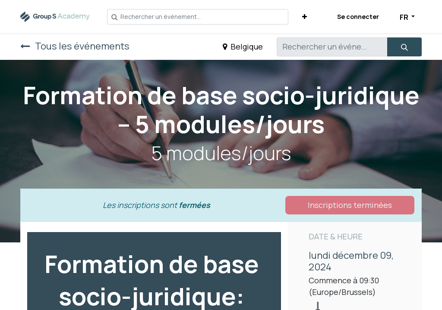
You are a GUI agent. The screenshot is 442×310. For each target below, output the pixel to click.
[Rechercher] (404, 46)
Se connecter (358, 16)
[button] (304, 17)
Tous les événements (74, 46)
